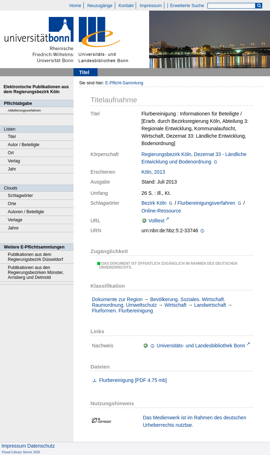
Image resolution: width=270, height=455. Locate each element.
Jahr (12, 169)
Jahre (13, 228)
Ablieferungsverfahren (24, 110)
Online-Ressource (161, 211)
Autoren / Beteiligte (26, 211)
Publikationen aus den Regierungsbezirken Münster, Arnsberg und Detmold (36, 272)
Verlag (14, 160)
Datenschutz (41, 446)
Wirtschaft (175, 305)
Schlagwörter (20, 195)
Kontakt (126, 5)
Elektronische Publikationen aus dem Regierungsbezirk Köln (36, 89)
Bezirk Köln (153, 203)
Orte (12, 203)
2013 (159, 172)
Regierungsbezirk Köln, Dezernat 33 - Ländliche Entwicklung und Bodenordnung (193, 157)
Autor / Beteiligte (23, 144)
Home (75, 5)
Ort (11, 152)
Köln (146, 172)
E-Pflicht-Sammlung (124, 82)
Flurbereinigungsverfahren (206, 203)
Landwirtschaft (210, 305)
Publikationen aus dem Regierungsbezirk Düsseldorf (35, 257)
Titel (12, 136)
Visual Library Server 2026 (20, 452)
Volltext (156, 220)
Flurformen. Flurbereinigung (122, 310)
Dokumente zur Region (117, 299)
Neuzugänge (99, 5)
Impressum (151, 5)
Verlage (15, 219)
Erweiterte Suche (187, 5)
